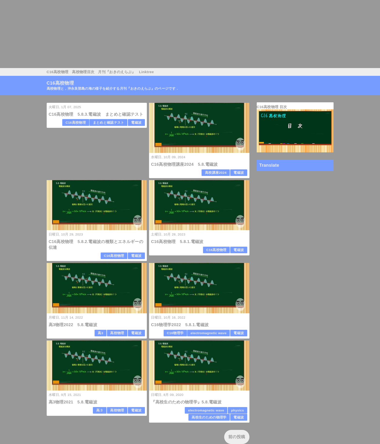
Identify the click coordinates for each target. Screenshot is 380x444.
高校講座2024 (216, 172)
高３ (99, 410)
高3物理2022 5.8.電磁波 (73, 324)
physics (237, 410)
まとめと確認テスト (108, 122)
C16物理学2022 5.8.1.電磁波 (180, 324)
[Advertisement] (146, 34)
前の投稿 (236, 437)
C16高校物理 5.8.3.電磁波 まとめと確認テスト (96, 114)
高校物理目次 (83, 72)
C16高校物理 (58, 72)
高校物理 (117, 333)
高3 (100, 333)
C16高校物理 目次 (272, 107)
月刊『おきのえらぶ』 (116, 72)
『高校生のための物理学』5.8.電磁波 (186, 402)
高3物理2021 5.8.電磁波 (73, 402)
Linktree (146, 72)
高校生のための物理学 (209, 417)
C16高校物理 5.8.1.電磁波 (177, 241)
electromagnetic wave (209, 333)
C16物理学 (175, 333)
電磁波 (136, 122)
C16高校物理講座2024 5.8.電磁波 (184, 164)
